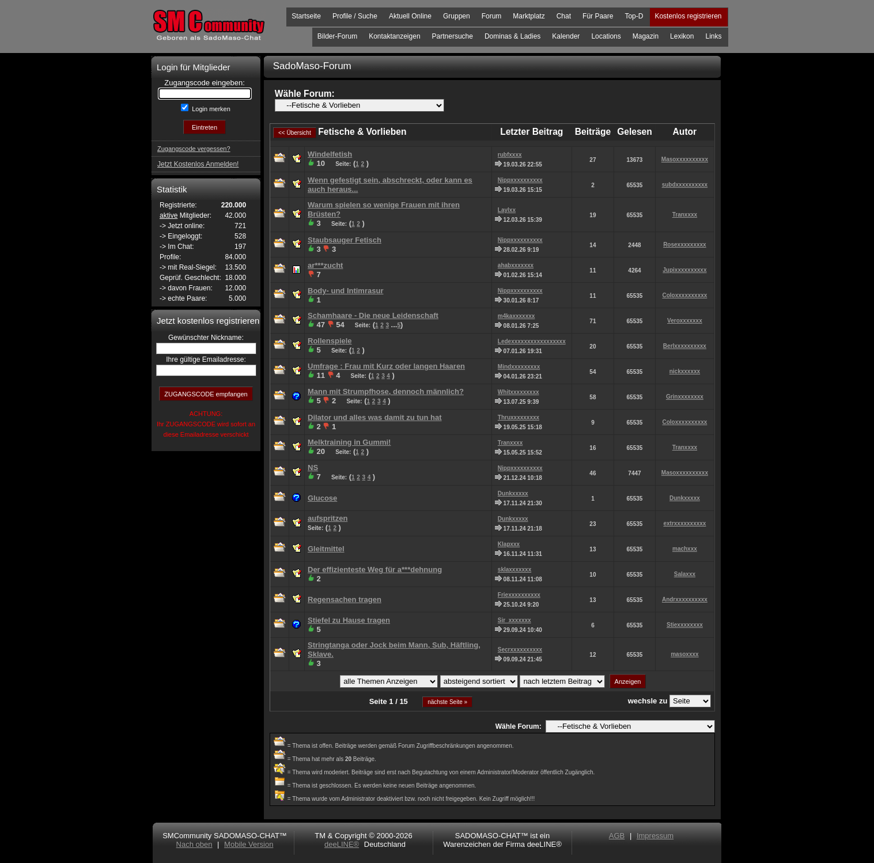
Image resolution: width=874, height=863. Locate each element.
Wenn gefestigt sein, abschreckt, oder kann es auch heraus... (390, 185)
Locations (605, 36)
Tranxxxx (684, 214)
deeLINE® (341, 844)
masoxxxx (684, 654)
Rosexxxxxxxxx (684, 244)
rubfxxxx (510, 155)
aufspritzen (327, 518)
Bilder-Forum (337, 36)
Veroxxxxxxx (684, 320)
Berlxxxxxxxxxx (684, 346)
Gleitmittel (326, 548)
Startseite (306, 16)
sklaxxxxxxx (514, 569)
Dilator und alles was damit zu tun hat (375, 417)
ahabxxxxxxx (516, 265)
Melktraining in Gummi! (349, 442)
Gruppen (456, 16)
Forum (492, 16)
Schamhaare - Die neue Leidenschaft (373, 315)
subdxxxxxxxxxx (685, 184)
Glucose (322, 498)
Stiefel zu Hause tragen (349, 620)
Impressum (655, 835)
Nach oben (194, 844)
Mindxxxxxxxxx (519, 367)
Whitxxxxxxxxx (518, 392)
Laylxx (507, 210)
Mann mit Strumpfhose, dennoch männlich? (386, 391)
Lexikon (682, 36)
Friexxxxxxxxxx (519, 595)
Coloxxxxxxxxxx (684, 295)
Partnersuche (452, 36)
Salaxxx (684, 574)
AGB (617, 835)
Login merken (210, 108)
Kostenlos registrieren (687, 16)
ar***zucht (325, 265)
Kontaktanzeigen (394, 36)
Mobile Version (248, 844)
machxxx (684, 549)
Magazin (646, 36)
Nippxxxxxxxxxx (520, 180)
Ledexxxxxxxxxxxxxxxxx (532, 341)
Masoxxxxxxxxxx (684, 159)
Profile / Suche (354, 16)
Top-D (634, 16)
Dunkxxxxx (513, 493)
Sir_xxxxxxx (514, 620)
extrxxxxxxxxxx (684, 523)
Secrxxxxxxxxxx (520, 649)
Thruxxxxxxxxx (518, 417)
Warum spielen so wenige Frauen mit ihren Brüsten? (384, 209)
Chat (564, 16)
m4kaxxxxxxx (516, 316)
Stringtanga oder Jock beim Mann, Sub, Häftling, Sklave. (394, 649)
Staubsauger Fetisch (344, 240)
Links (713, 36)
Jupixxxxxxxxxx (684, 270)
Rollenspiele (330, 340)
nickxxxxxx (684, 371)
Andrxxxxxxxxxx (684, 599)
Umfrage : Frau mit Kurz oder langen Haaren (386, 366)
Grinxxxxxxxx (684, 396)
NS (313, 467)
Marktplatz (528, 16)
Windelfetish (330, 154)
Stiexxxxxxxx (685, 625)
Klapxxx (509, 544)
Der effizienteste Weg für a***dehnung (375, 569)
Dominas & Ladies (512, 36)
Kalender (566, 36)
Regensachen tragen (344, 599)
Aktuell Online (410, 16)
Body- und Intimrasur (345, 290)
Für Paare (597, 16)
